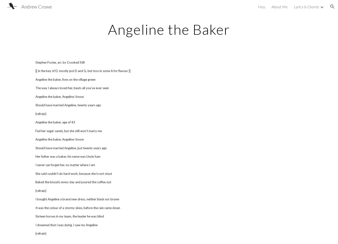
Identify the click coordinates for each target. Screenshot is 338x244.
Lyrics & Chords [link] (306, 6)
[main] (169, 29)
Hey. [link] (261, 6)
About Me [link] (280, 6)
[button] (332, 6)
